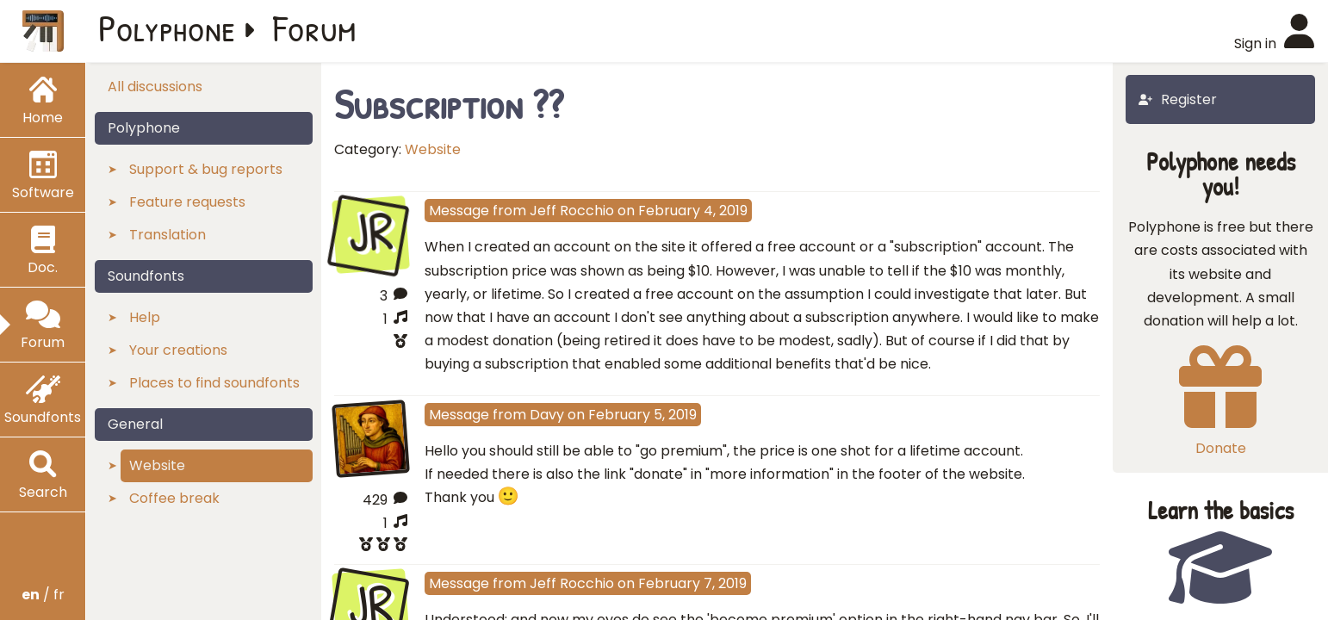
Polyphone (167, 27)
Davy (547, 415)
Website (433, 149)
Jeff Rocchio (572, 210)
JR (370, 232)
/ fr (43, 594)
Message (459, 210)
